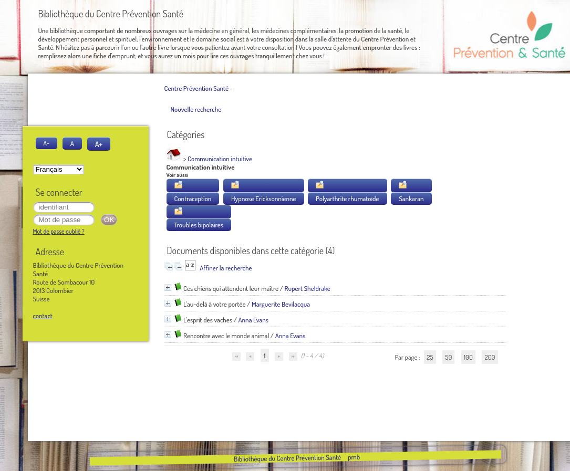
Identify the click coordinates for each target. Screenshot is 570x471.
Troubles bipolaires (198, 225)
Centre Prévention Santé (196, 88)
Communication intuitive (220, 158)
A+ (98, 144)
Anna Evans (253, 320)
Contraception (193, 198)
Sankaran (411, 198)
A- (46, 143)
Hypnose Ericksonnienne (263, 198)
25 (430, 357)
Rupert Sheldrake (307, 288)
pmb (354, 457)
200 (489, 357)
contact (43, 315)
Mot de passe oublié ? (59, 231)
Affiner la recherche (226, 268)
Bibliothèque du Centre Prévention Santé (287, 458)
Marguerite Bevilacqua (281, 304)
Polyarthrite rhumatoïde (347, 198)
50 (448, 357)
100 (468, 357)
